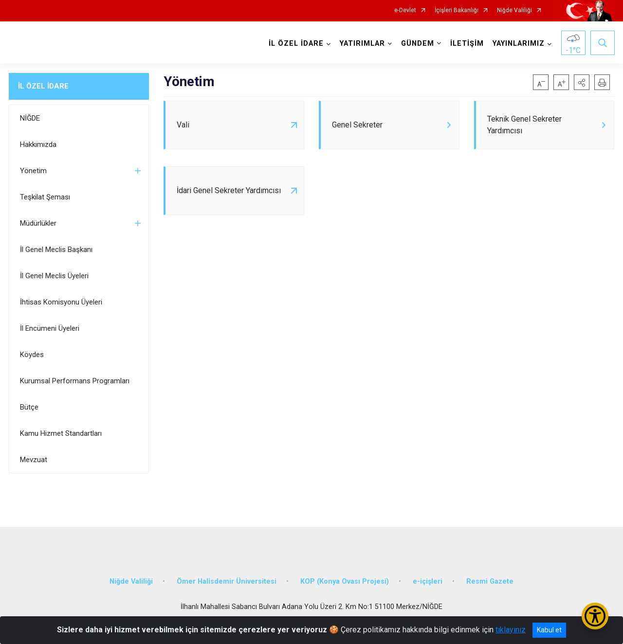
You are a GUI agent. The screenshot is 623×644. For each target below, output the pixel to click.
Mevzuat (33, 459)
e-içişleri (427, 581)
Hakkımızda (38, 144)
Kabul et (549, 630)
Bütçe (29, 407)
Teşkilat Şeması (45, 197)
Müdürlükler (38, 223)
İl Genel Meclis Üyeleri (54, 275)
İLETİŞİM (467, 43)
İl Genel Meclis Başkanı (56, 249)
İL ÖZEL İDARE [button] (296, 43)
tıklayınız (510, 629)
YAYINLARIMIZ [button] (519, 43)
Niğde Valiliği (514, 10)
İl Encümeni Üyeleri (49, 328)
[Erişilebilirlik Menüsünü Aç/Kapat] (595, 616)
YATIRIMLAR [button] (362, 43)
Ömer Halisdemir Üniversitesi (226, 581)
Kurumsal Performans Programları (74, 380)
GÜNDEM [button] (417, 43)
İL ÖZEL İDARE (43, 86)
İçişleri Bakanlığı (456, 10)
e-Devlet (405, 10)
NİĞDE (30, 118)
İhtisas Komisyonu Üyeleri (61, 302)
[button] (581, 82)
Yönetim (33, 170)
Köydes (32, 354)
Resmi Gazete (489, 581)
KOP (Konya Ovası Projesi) (344, 581)
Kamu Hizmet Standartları (61, 433)
